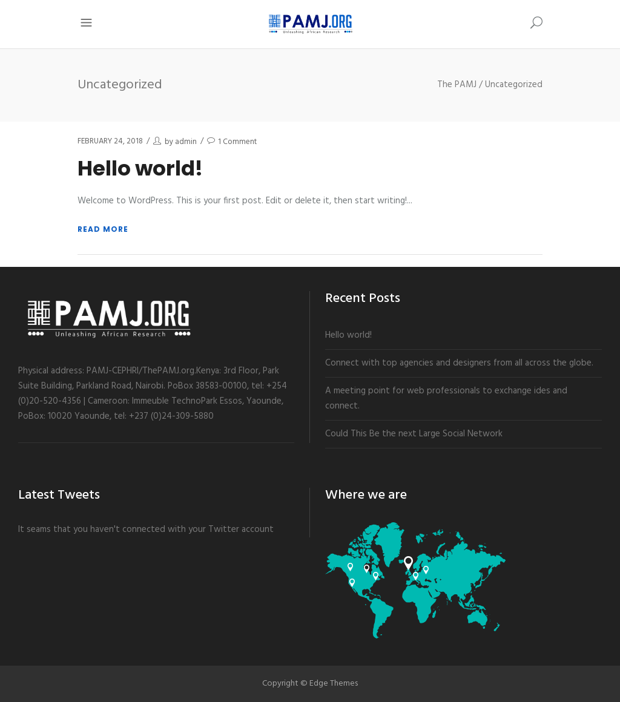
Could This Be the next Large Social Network (414, 434)
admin (186, 142)
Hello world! (140, 168)
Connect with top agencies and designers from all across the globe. (459, 363)
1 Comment (237, 142)
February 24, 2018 (110, 141)
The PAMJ (457, 85)
